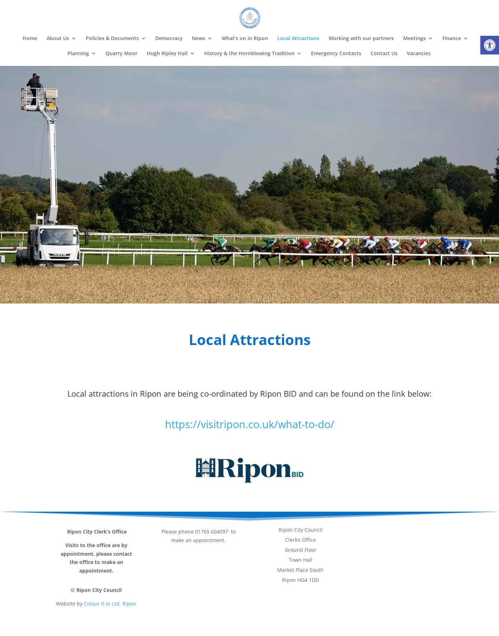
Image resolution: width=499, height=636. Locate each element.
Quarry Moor (121, 54)
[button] (489, 45)
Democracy (169, 39)
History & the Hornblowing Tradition (249, 54)
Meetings (414, 39)
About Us (58, 39)
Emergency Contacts (336, 54)
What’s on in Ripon (245, 39)
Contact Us (384, 54)
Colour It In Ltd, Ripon (110, 603)
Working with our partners (361, 39)
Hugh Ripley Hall (167, 54)
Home (30, 39)
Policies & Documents (112, 39)
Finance (451, 39)
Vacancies (419, 54)
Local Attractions (298, 39)
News (198, 39)
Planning (78, 54)
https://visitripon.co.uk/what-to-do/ (249, 424)
